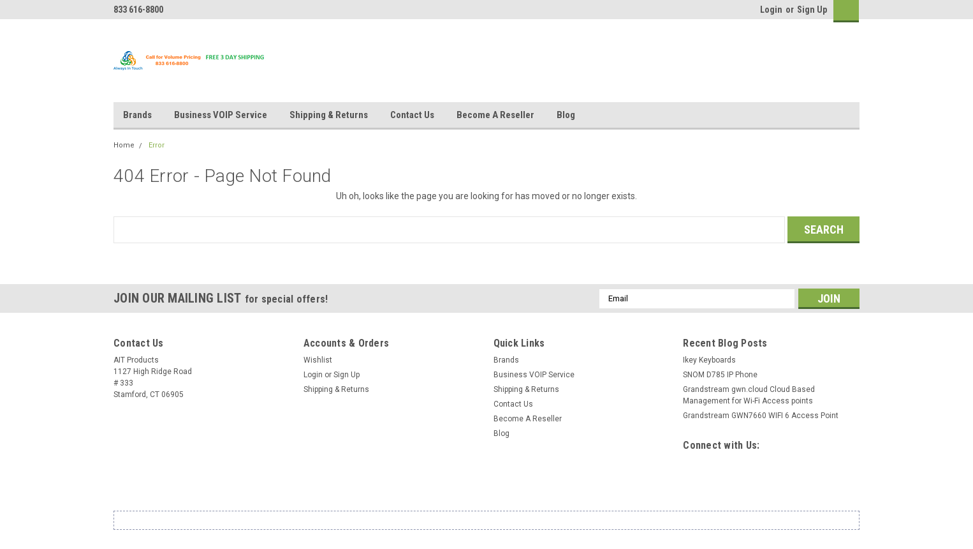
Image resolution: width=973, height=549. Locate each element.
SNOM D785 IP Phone (720, 374)
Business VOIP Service (220, 115)
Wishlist (318, 360)
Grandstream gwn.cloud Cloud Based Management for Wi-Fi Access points (749, 395)
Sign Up (812, 9)
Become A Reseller (495, 115)
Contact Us (412, 115)
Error (157, 145)
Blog (566, 115)
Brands (137, 115)
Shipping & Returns (328, 115)
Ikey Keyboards (709, 360)
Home (124, 145)
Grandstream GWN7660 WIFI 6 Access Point (760, 415)
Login (771, 9)
